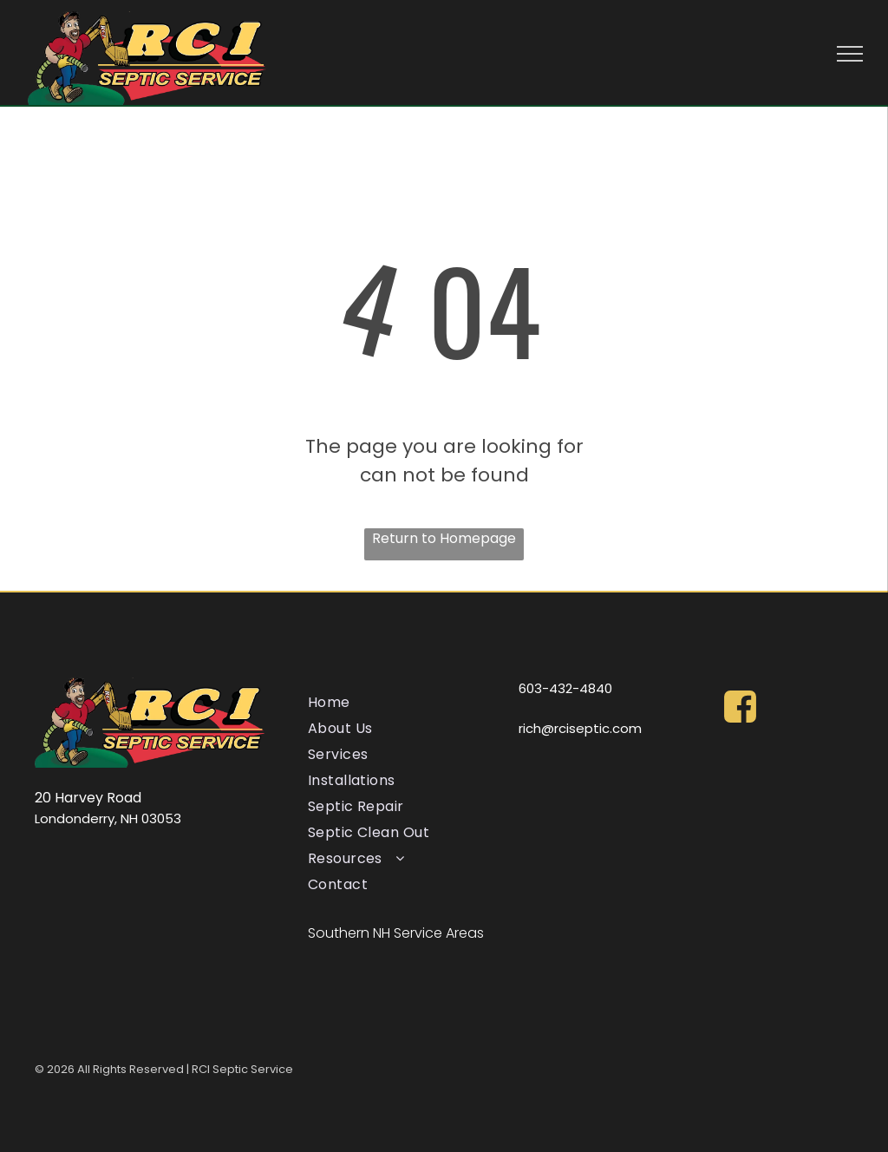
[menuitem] (404, 703)
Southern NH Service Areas (396, 933)
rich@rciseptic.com (580, 728)
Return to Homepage (444, 538)
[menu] (849, 53)
